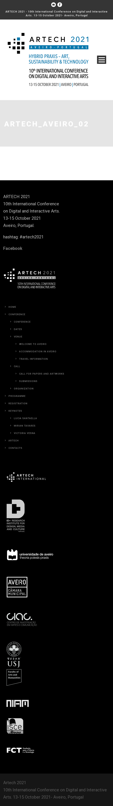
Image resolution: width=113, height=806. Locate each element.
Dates (18, 329)
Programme (17, 396)
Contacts (15, 448)
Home (12, 307)
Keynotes (15, 411)
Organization (24, 388)
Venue (18, 336)
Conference (17, 314)
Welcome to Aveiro (33, 344)
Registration (18, 403)
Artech (14, 440)
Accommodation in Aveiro (37, 351)
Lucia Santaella (25, 418)
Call (17, 366)
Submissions (28, 381)
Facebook (12, 248)
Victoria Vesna (24, 433)
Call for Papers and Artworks (41, 373)
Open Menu (101, 60)
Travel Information (33, 359)
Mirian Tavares (25, 425)
